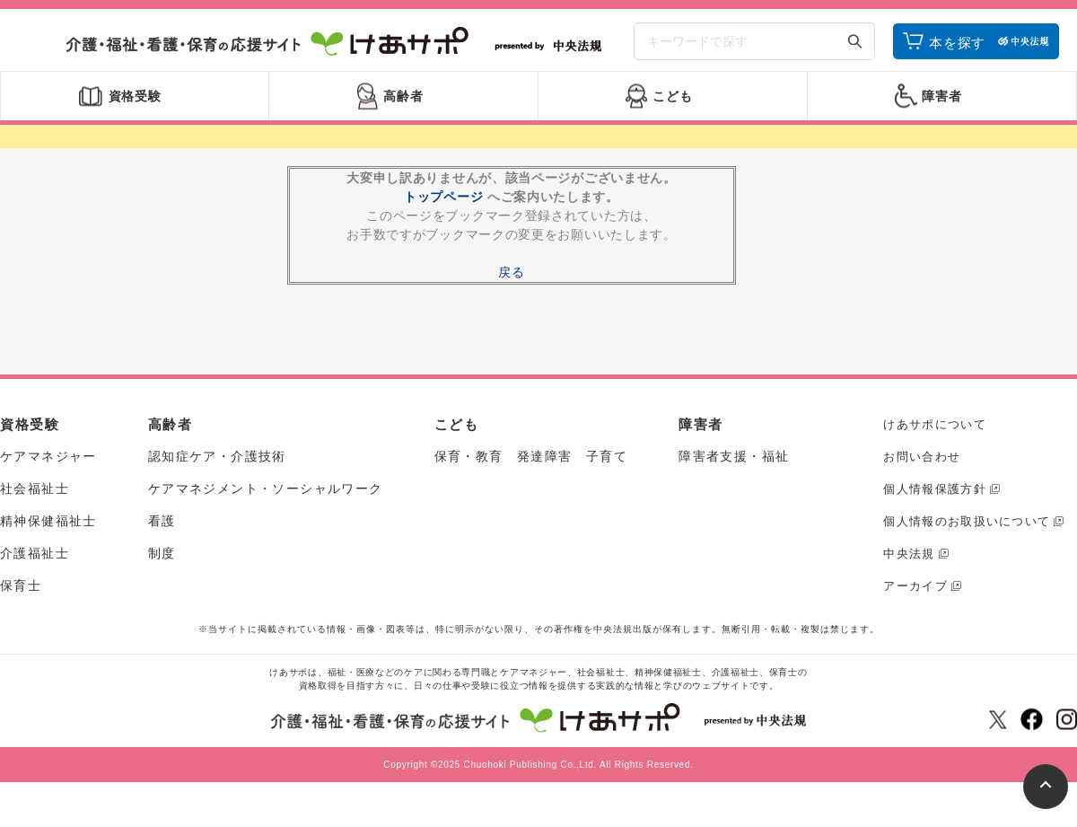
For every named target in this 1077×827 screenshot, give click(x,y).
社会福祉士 (34, 496)
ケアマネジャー (48, 464)
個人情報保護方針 (934, 497)
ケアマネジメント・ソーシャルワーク (265, 496)
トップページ (443, 205)
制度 (162, 561)
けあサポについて (934, 432)
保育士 (20, 593)
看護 (162, 529)
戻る (511, 280)
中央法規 (908, 561)
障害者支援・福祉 (734, 464)
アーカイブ (915, 594)
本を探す (957, 47)
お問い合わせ (921, 464)
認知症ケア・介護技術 (217, 464)
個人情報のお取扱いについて (966, 529)
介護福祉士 (34, 561)
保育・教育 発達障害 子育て (531, 464)
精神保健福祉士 (48, 529)
